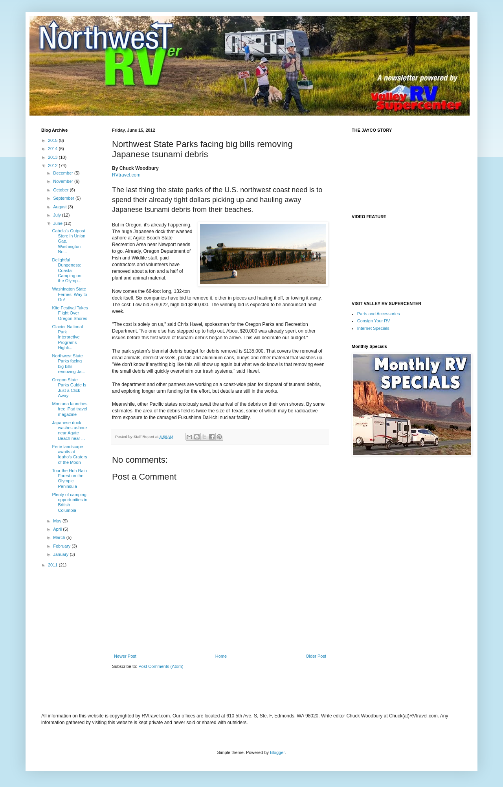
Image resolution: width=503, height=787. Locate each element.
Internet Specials (373, 328)
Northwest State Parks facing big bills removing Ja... (68, 363)
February (62, 546)
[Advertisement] (204, 685)
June (58, 223)
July (57, 215)
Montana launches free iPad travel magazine (69, 408)
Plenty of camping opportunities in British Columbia (69, 502)
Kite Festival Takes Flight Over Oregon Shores (70, 312)
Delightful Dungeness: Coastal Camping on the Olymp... (66, 270)
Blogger (277, 752)
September (64, 198)
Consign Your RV (373, 320)
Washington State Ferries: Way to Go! (69, 294)
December (63, 173)
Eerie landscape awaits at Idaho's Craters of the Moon (69, 454)
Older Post (316, 656)
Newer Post (125, 656)
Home (221, 656)
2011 (53, 565)
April (58, 529)
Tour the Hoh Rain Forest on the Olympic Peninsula (69, 478)
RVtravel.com (126, 175)
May (57, 521)
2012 (53, 165)
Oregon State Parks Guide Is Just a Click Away (69, 387)
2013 (53, 157)
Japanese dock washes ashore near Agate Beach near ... (69, 430)
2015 (53, 140)
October (61, 190)
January (61, 554)
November (63, 181)
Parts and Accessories (378, 313)
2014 (53, 148)
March (59, 537)
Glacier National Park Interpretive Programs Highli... (67, 337)
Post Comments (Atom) (160, 666)
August (60, 206)
